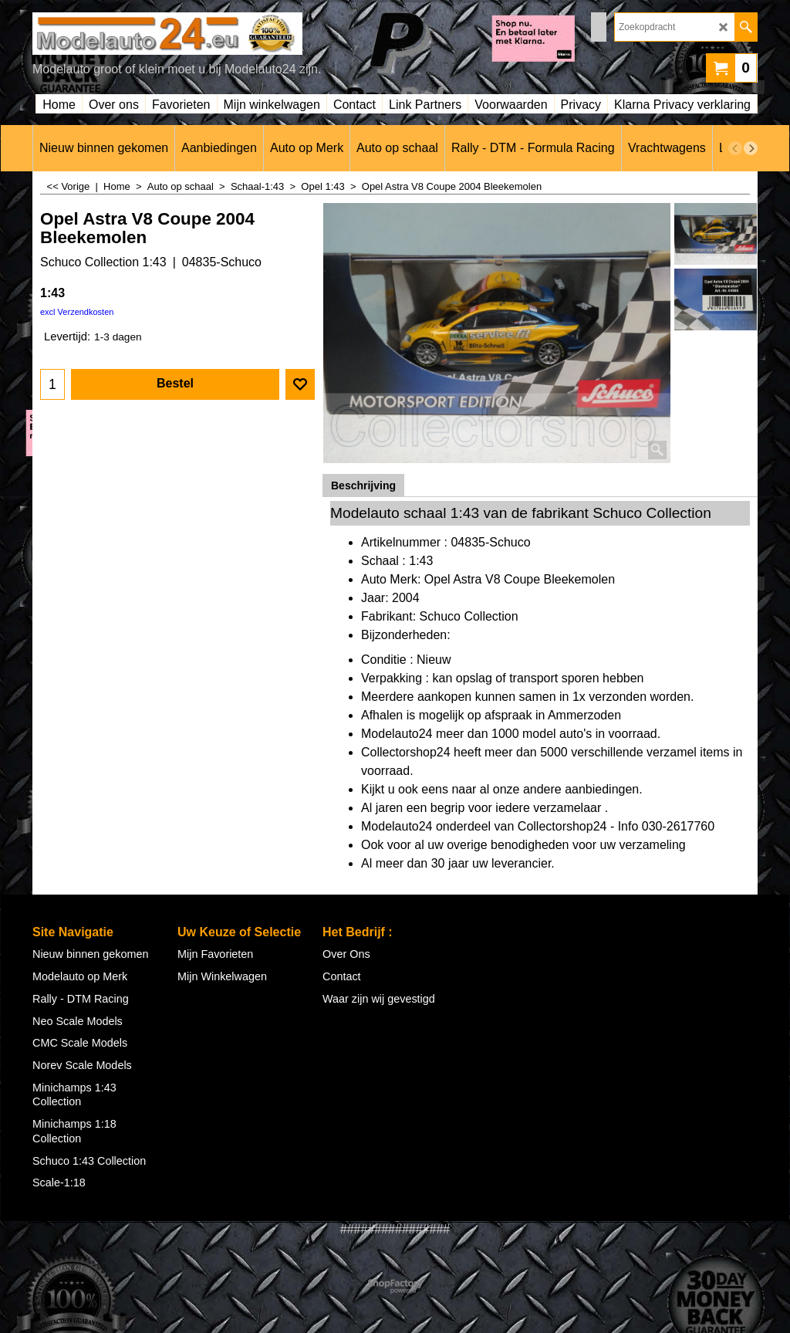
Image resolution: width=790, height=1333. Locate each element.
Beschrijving (363, 485)
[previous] (735, 148)
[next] (751, 148)
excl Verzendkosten (76, 311)
